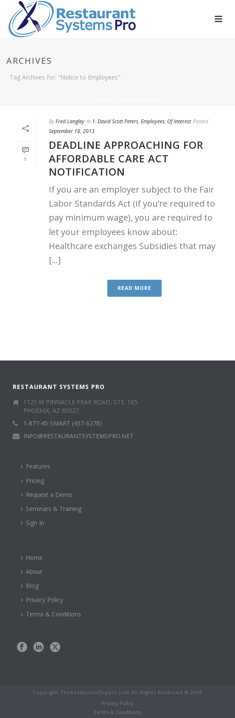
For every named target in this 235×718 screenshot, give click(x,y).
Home (84, 99)
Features (35, 466)
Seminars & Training (51, 509)
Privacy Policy (42, 600)
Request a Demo (47, 495)
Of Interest (179, 121)
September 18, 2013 (72, 131)
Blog (30, 586)
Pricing (32, 481)
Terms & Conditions (51, 614)
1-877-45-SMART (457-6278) (62, 423)
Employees (153, 121)
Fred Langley (70, 121)
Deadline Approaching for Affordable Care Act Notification (126, 158)
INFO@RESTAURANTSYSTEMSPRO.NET (78, 436)
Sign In (32, 523)
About (31, 572)
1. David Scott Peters (115, 121)
